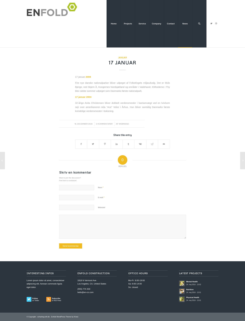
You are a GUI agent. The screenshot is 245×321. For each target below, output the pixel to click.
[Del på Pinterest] (105, 144)
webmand (124, 124)
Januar (122, 57)
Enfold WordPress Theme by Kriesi (64, 317)
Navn (101, 187)
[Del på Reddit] (152, 144)
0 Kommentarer (104, 124)
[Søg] (199, 23)
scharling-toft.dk (43, 317)
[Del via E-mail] (164, 144)
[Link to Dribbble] (216, 23)
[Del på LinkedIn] (117, 144)
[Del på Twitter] (93, 144)
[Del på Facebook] (81, 144)
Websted (101, 207)
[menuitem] (114, 23)
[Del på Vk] (140, 144)
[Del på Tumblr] (128, 144)
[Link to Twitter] (211, 23)
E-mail (101, 197)
